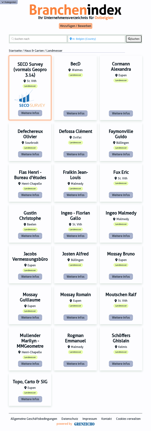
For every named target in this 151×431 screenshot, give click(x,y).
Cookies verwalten (128, 419)
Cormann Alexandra (121, 66)
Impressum (90, 419)
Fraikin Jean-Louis (75, 175)
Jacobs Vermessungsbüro (30, 256)
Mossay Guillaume (30, 297)
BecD (75, 64)
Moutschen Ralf (120, 294)
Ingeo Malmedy (121, 213)
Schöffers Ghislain (121, 338)
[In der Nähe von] (96, 38)
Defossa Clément (75, 131)
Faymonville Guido (121, 134)
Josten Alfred (75, 254)
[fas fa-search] (133, 38)
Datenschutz (69, 419)
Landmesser (30, 86)
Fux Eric (121, 172)
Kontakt (106, 419)
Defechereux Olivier (30, 134)
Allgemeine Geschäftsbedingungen (34, 419)
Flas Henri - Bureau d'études (30, 175)
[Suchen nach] (38, 38)
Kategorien (8, 2)
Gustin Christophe (30, 216)
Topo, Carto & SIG (30, 381)
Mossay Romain (75, 294)
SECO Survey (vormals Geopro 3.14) (30, 70)
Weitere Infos (30, 113)
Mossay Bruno (121, 254)
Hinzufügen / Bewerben (75, 26)
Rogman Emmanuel (75, 338)
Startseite (15, 50)
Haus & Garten (34, 50)
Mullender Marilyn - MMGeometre (30, 341)
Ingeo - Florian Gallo (75, 216)
